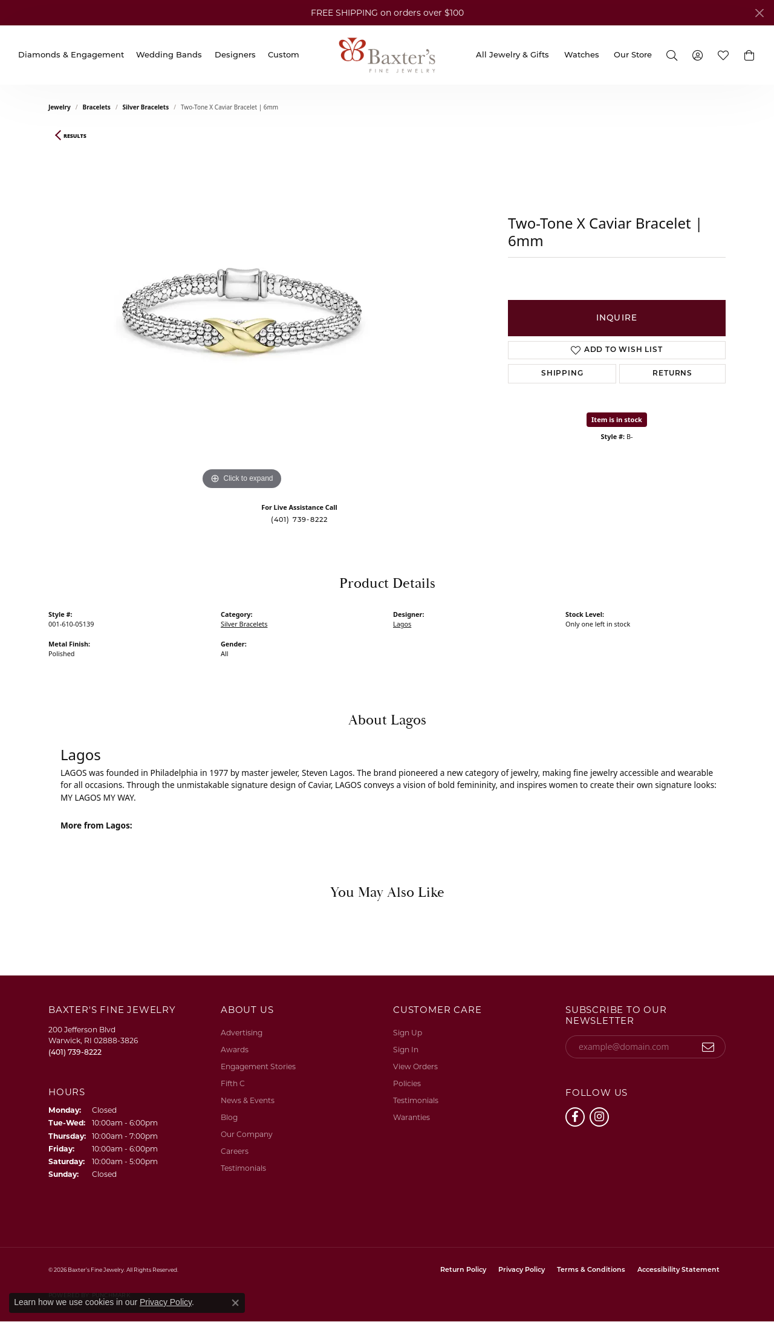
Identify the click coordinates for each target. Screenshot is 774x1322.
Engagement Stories (258, 1066)
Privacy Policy (521, 1270)
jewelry (59, 107)
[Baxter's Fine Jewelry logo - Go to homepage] (387, 54)
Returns (672, 373)
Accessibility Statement (678, 1270)
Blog (229, 1117)
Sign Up (407, 1032)
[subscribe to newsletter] (708, 1047)
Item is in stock (616, 419)
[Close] (759, 13)
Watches (581, 54)
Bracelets (97, 107)
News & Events (248, 1100)
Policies (407, 1083)
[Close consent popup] (235, 1302)
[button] (672, 54)
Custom (283, 54)
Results (74, 136)
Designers (235, 54)
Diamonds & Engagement (71, 54)
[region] (241, 311)
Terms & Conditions (591, 1270)
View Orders (415, 1066)
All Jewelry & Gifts (512, 54)
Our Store (633, 54)
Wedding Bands (169, 54)
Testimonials (243, 1168)
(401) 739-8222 (299, 519)
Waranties (411, 1117)
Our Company (247, 1134)
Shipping (562, 373)
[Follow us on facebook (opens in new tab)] (575, 1117)
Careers (235, 1151)
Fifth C (233, 1083)
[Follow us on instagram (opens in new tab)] (599, 1117)
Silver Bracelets (146, 107)
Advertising (241, 1032)
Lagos (402, 623)
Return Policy (463, 1270)
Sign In (405, 1049)
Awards (235, 1049)
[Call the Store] (75, 1052)
